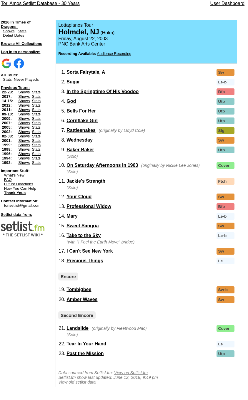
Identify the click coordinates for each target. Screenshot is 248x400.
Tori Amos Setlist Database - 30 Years (40, 3)
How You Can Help (20, 188)
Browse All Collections (21, 43)
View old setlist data (77, 382)
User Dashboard (227, 3)
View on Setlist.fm (131, 372)
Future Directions (18, 184)
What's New (14, 175)
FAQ (8, 179)
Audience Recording (114, 53)
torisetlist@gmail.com (22, 205)
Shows (8, 31)
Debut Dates (13, 35)
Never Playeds (26, 79)
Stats (22, 31)
